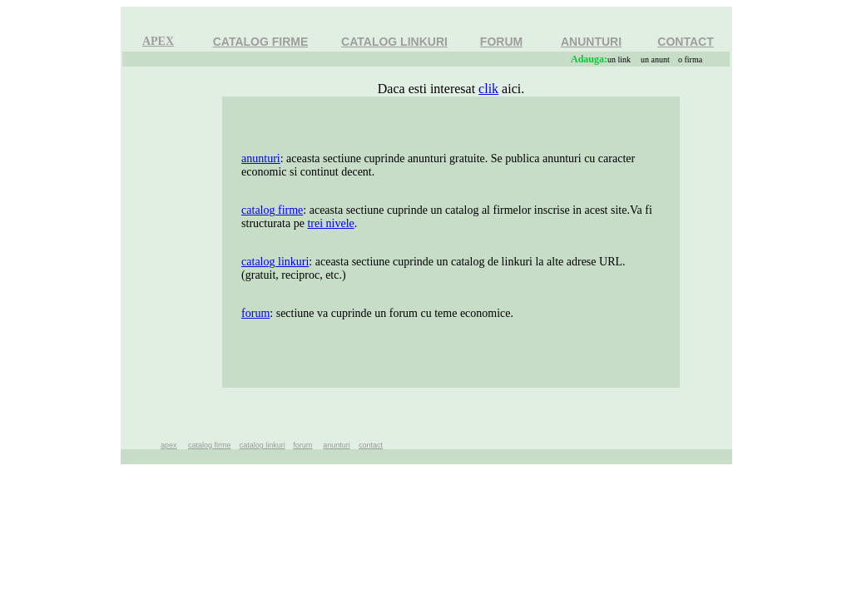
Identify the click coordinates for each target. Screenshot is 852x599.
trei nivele (330, 223)
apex (169, 445)
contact (371, 445)
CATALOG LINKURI (394, 41)
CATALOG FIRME (261, 41)
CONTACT (685, 41)
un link (619, 59)
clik (488, 89)
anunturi (260, 158)
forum (255, 313)
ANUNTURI (591, 41)
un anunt (655, 59)
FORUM (501, 41)
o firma (690, 59)
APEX (158, 41)
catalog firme (272, 210)
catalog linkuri (275, 261)
